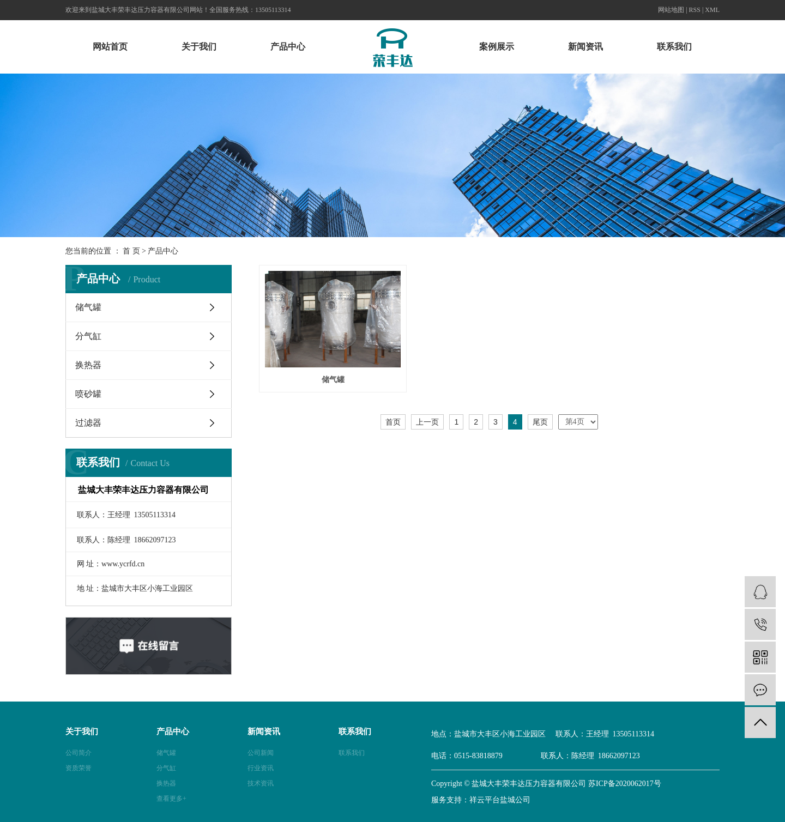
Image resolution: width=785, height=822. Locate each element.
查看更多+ (171, 798)
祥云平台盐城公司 (499, 800)
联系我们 (674, 46)
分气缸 (88, 336)
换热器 (88, 365)
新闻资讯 (585, 46)
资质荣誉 (78, 768)
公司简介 (78, 753)
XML (712, 10)
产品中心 (287, 46)
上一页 (427, 419)
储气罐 (88, 307)
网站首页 (110, 46)
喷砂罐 (88, 393)
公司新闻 (260, 753)
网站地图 (671, 10)
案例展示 (496, 46)
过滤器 (88, 422)
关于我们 (199, 46)
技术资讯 (260, 783)
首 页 (131, 251)
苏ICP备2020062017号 (624, 783)
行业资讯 (260, 768)
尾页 (540, 419)
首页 (393, 419)
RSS (695, 10)
